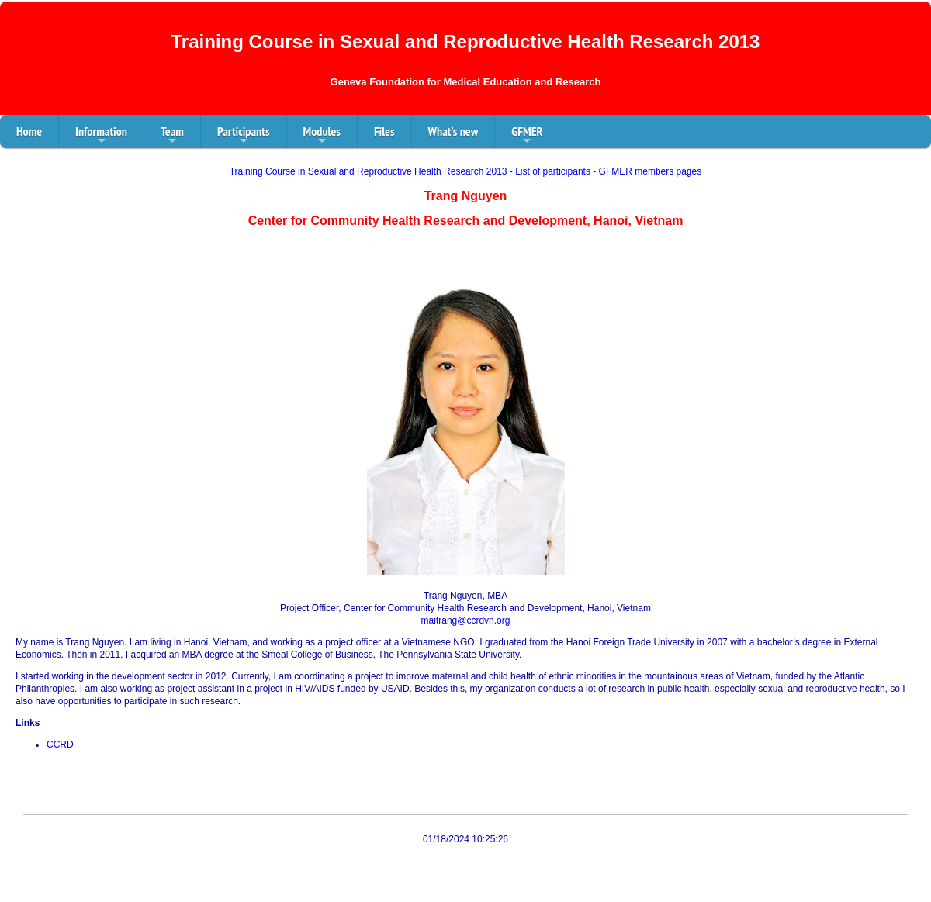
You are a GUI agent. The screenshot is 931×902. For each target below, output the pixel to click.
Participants (243, 135)
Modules (322, 135)
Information (101, 135)
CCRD (60, 744)
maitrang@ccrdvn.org (465, 620)
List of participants (552, 171)
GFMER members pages (650, 171)
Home (29, 131)
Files (384, 131)
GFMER (526, 135)
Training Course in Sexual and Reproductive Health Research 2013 (368, 171)
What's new (453, 131)
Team (172, 135)
